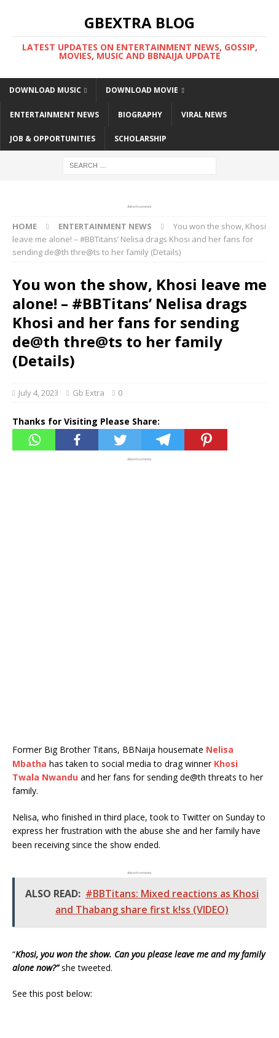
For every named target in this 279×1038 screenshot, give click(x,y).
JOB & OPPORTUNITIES (52, 138)
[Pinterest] (205, 439)
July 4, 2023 (38, 392)
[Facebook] (76, 439)
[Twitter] (119, 439)
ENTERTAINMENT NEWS (54, 114)
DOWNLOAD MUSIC (45, 90)
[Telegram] (162, 439)
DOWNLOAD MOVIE (142, 90)
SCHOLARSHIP (140, 138)
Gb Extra (88, 392)
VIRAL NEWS (204, 114)
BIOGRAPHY (140, 114)
